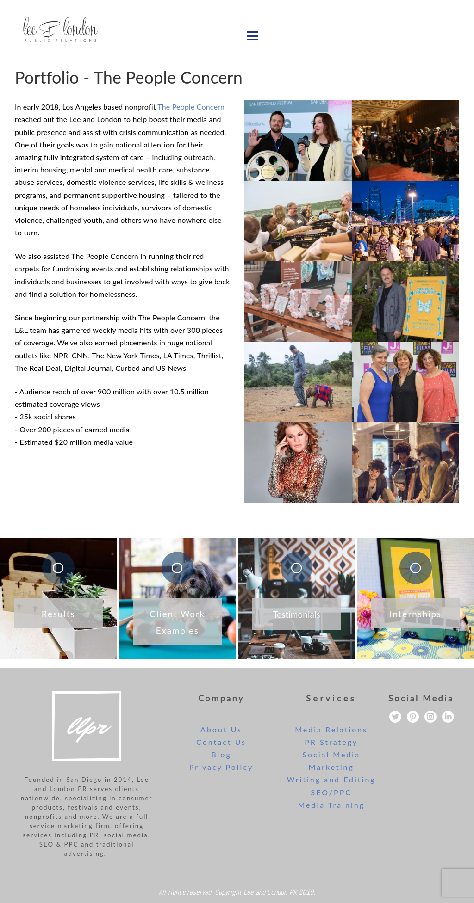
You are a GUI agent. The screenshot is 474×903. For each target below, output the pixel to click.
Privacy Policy (221, 766)
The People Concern (191, 106)
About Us (221, 729)
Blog (221, 754)
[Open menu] (252, 35)
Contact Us (221, 741)
